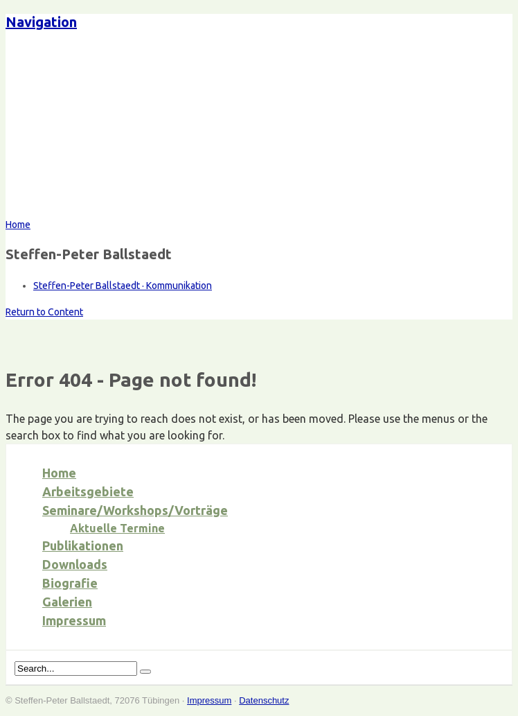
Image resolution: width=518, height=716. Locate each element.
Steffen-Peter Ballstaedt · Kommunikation (122, 285)
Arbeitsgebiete (88, 491)
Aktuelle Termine (117, 528)
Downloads (74, 564)
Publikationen (82, 545)
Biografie (70, 583)
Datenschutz (264, 700)
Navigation (41, 22)
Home (59, 473)
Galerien (67, 602)
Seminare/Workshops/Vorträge (135, 510)
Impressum (74, 620)
